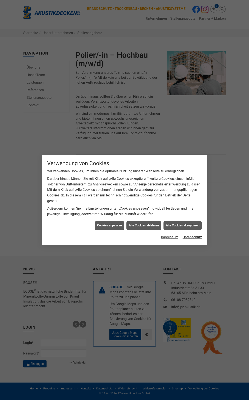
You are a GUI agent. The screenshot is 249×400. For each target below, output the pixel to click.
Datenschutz (192, 202)
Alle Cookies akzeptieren (182, 190)
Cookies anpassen (109, 190)
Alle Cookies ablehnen (144, 190)
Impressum (169, 202)
